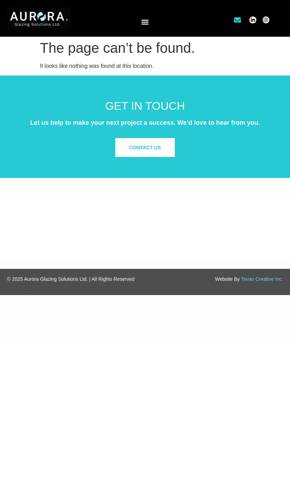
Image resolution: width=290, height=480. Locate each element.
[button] (145, 22)
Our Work (231, 272)
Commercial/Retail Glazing (178, 265)
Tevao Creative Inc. (262, 286)
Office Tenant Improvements (179, 272)
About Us (231, 265)
